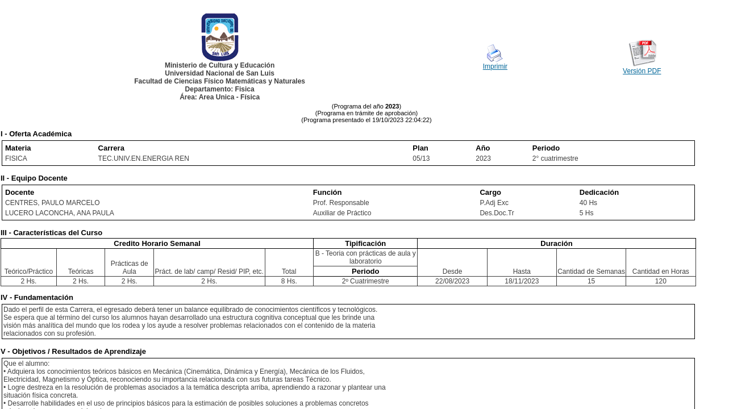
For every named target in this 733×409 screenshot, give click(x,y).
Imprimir (495, 66)
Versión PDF (642, 71)
